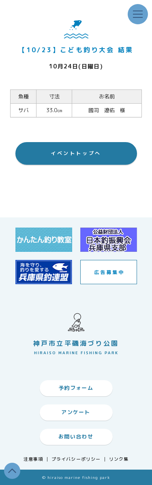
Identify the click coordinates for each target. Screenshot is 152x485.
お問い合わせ (75, 436)
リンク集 (118, 459)
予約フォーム (75, 387)
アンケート (75, 412)
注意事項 (33, 459)
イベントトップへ (76, 153)
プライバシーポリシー (76, 459)
